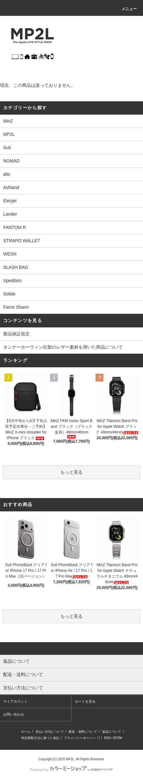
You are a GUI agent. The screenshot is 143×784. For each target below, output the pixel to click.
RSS (107, 738)
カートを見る (85, 701)
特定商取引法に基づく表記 (40, 738)
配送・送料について (83, 731)
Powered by (71, 770)
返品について (111, 731)
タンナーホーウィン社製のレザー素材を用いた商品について (63, 347)
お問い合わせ (13, 714)
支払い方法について (49, 731)
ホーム (25, 731)
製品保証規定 (16, 333)
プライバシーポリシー (80, 738)
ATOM (117, 738)
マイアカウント (15, 701)
